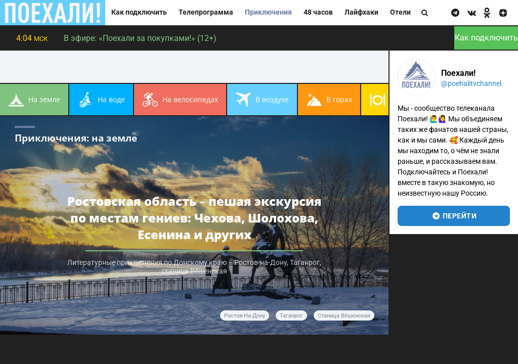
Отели (400, 12)
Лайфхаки (361, 12)
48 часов (318, 12)
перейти (454, 216)
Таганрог (291, 315)
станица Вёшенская (344, 315)
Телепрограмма (206, 12)
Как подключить (139, 12)
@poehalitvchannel (471, 83)
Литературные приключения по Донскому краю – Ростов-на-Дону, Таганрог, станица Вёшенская (194, 267)
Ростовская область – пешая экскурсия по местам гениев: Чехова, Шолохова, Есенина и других (194, 218)
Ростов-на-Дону (244, 315)
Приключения (268, 12)
